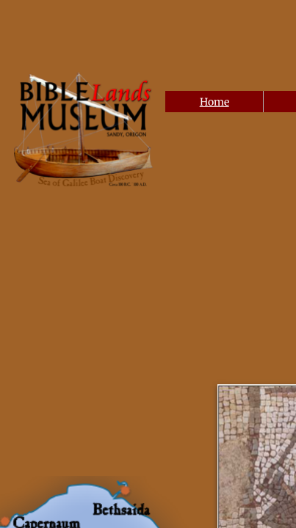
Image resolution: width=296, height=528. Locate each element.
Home (214, 102)
